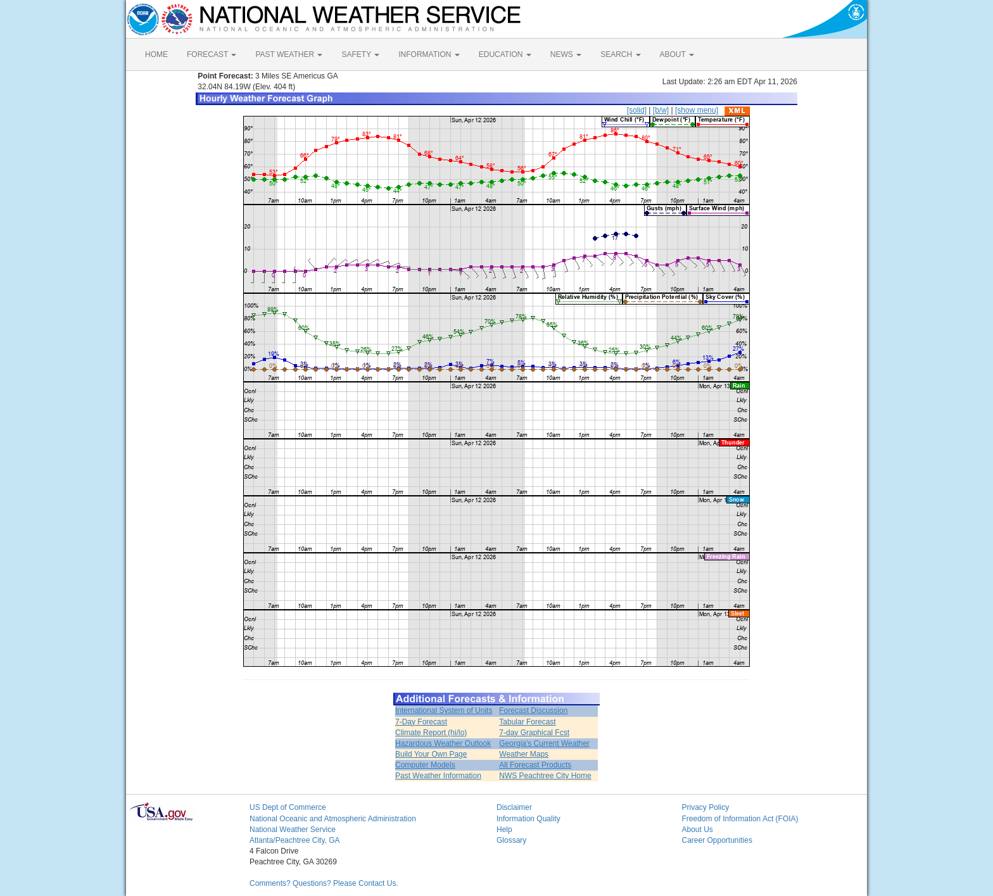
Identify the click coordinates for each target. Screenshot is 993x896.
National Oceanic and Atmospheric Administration (333, 818)
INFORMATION (428, 54)
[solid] (637, 110)
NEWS (565, 54)
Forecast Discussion (533, 710)
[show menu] (696, 110)
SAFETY (360, 54)
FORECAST (211, 54)
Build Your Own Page (431, 754)
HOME (156, 54)
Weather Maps (523, 754)
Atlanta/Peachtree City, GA (295, 840)
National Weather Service (293, 829)
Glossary (511, 840)
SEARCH (620, 54)
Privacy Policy (706, 807)
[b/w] (661, 110)
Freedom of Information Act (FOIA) (740, 818)
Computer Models (425, 764)
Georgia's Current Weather (544, 743)
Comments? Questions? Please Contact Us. (324, 883)
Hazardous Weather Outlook (443, 743)
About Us (697, 829)
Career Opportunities (717, 840)
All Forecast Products (535, 764)
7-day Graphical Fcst (534, 732)
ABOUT (677, 54)
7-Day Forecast (421, 721)
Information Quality (528, 818)
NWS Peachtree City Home (545, 775)
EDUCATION (505, 54)
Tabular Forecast (527, 721)
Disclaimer (514, 807)
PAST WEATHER (288, 54)
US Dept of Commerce (288, 807)
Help (504, 829)
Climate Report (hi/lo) (431, 732)
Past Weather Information (438, 775)
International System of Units (443, 710)
